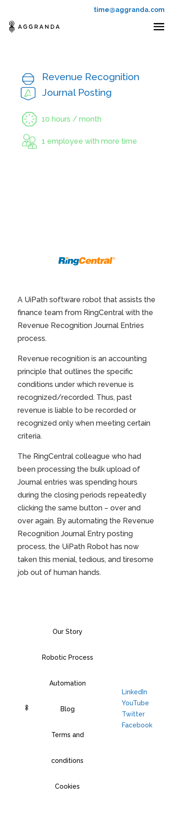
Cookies (67, 786)
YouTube (135, 703)
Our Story (68, 631)
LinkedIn (134, 692)
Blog (67, 709)
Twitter (133, 714)
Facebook (137, 725)
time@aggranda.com (129, 9)
